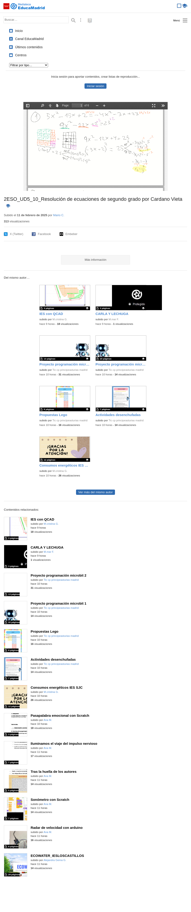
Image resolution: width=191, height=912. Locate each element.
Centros (21, 55)
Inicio (19, 31)
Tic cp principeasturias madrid (69, 369)
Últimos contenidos (29, 47)
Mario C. (58, 215)
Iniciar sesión (95, 86)
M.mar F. (114, 319)
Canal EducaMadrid (29, 39)
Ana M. (48, 720)
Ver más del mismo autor (95, 492)
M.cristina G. (59, 319)
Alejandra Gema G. (55, 860)
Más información (95, 259)
